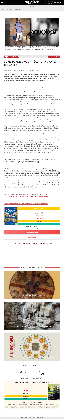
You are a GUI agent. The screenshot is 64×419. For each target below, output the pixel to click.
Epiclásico (32, 203)
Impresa (39, 221)
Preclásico (26, 203)
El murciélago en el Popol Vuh (32, 296)
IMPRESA (26, 396)
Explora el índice (32, 237)
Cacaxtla (45, 203)
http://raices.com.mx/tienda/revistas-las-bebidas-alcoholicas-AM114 (26, 196)
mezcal (20, 203)
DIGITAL (25, 399)
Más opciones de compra (32, 232)
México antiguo (54, 56)
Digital (39, 224)
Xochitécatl (39, 203)
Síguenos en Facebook (32, 372)
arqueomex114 (8, 203)
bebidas (15, 203)
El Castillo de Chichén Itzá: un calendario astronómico (32, 358)
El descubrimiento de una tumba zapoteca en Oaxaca (32, 327)
